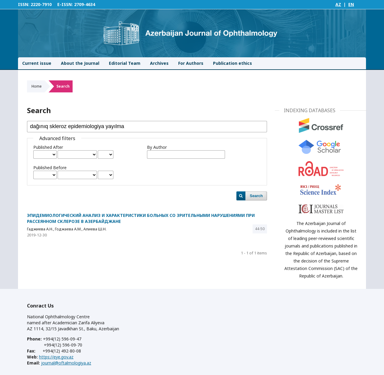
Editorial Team (124, 63)
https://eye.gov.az (56, 357)
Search (256, 196)
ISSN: (23, 4)
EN (351, 4)
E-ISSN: (65, 4)
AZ (338, 4)
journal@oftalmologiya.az (66, 363)
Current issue (36, 63)
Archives (159, 63)
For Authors (190, 63)
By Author (157, 147)
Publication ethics (232, 63)
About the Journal (80, 63)
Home (37, 86)
